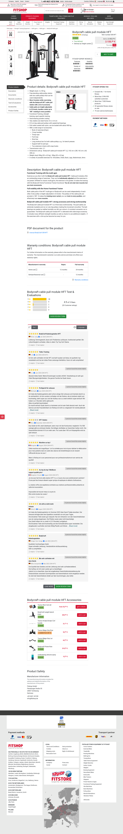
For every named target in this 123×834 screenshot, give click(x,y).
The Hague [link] (27, 785)
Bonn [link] (36, 754)
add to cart (108, 56)
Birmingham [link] (22, 773)
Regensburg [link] (24, 764)
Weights (86, 767)
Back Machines (88, 789)
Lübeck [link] (26, 762)
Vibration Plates (88, 796)
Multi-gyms (35, 30)
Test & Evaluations (14, 104)
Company (11, 1)
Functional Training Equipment (93, 784)
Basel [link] (10, 792)
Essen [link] (23, 758)
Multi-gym (42, 30)
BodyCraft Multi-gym (52, 30)
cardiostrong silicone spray (47, 656)
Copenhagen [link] (12, 807)
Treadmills (87, 751)
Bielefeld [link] (26, 754)
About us (65, 749)
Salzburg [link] (31, 780)
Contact (27, 1)
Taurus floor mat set (44, 606)
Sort (34, 329)
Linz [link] (26, 780)
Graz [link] (9, 780)
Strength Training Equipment (32, 19)
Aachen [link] (10, 754)
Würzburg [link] (11, 768)
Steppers (86, 779)
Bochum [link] (31, 754)
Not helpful (40, 346)
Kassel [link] (35, 760)
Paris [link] (12, 802)
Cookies (48, 749)
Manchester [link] (22, 775)
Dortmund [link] (31, 756)
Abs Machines (88, 786)
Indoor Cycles (88, 765)
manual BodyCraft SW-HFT (37, 234)
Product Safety (13, 112)
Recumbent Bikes (89, 772)
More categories (109, 19)
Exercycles (87, 775)
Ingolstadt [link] (23, 760)
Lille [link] (9, 802)
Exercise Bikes (88, 749)
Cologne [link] (16, 762)
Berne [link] (14, 792)
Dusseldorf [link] (11, 758)
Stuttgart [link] (25, 766)
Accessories (12, 108)
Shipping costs (50, 751)
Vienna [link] (36, 780)
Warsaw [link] (10, 812)
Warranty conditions (15, 100)
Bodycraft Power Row (45, 648)
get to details (81, 608)
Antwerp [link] (10, 797)
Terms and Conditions (52, 746)
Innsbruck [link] (15, 780)
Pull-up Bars (87, 791)
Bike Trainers (87, 777)
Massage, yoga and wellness (90, 19)
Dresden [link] (36, 756)
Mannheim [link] (32, 762)
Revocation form (51, 753)
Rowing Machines (89, 753)
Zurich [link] (24, 792)
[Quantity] (98, 56)
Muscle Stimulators (89, 793)
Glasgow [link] (10, 775)
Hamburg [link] (11, 760)
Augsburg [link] (16, 754)
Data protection (67, 746)
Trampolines (87, 758)
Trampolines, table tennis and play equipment (61, 19)
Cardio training (14, 19)
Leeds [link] (16, 773)
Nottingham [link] (30, 775)
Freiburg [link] (34, 758)
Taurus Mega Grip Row (45, 632)
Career (22, 1)
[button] (20, 57)
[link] (95, 126)
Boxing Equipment (89, 770)
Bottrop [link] (10, 756)
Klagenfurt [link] (21, 780)
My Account (110, 1)
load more (49, 588)
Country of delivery (90, 1)
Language (101, 1)
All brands (86, 800)
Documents (12, 96)
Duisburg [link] (18, 758)
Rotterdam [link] (19, 787)
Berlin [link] (21, 754)
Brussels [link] (16, 797)
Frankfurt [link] (28, 758)
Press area (65, 762)
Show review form (57, 318)
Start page (9, 30)
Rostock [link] (31, 764)
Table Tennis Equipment (91, 760)
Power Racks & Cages (90, 782)
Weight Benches (88, 763)
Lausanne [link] (19, 792)
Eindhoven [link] (34, 785)
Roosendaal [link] (11, 787)
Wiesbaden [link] (32, 766)
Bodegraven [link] (19, 785)
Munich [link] (38, 762)
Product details (13, 88)
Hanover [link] (17, 760)
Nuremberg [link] (17, 764)
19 (49, 300)
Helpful (32, 346)
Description (12, 92)
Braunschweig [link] (17, 756)
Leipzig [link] (21, 762)
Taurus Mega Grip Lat (45, 640)
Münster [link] (10, 764)
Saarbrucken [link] (12, 766)
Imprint (17, 1)
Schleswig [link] (19, 766)
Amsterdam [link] (11, 785)
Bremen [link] (25, 756)
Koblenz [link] (10, 762)
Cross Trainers (88, 746)
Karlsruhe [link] (30, 760)
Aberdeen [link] (11, 773)
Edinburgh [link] (36, 773)
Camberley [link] (30, 773)
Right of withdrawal (68, 751)
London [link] (16, 775)
